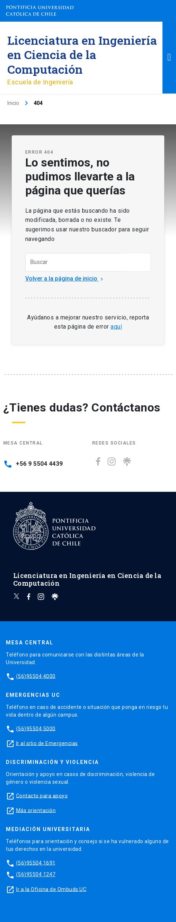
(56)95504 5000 (36, 728)
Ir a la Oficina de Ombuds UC (51, 889)
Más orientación (36, 810)
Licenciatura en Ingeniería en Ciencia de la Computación (82, 54)
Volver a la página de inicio (65, 278)
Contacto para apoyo (42, 795)
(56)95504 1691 (36, 863)
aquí (116, 326)
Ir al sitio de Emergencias (47, 743)
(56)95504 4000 (36, 676)
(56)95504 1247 (36, 874)
